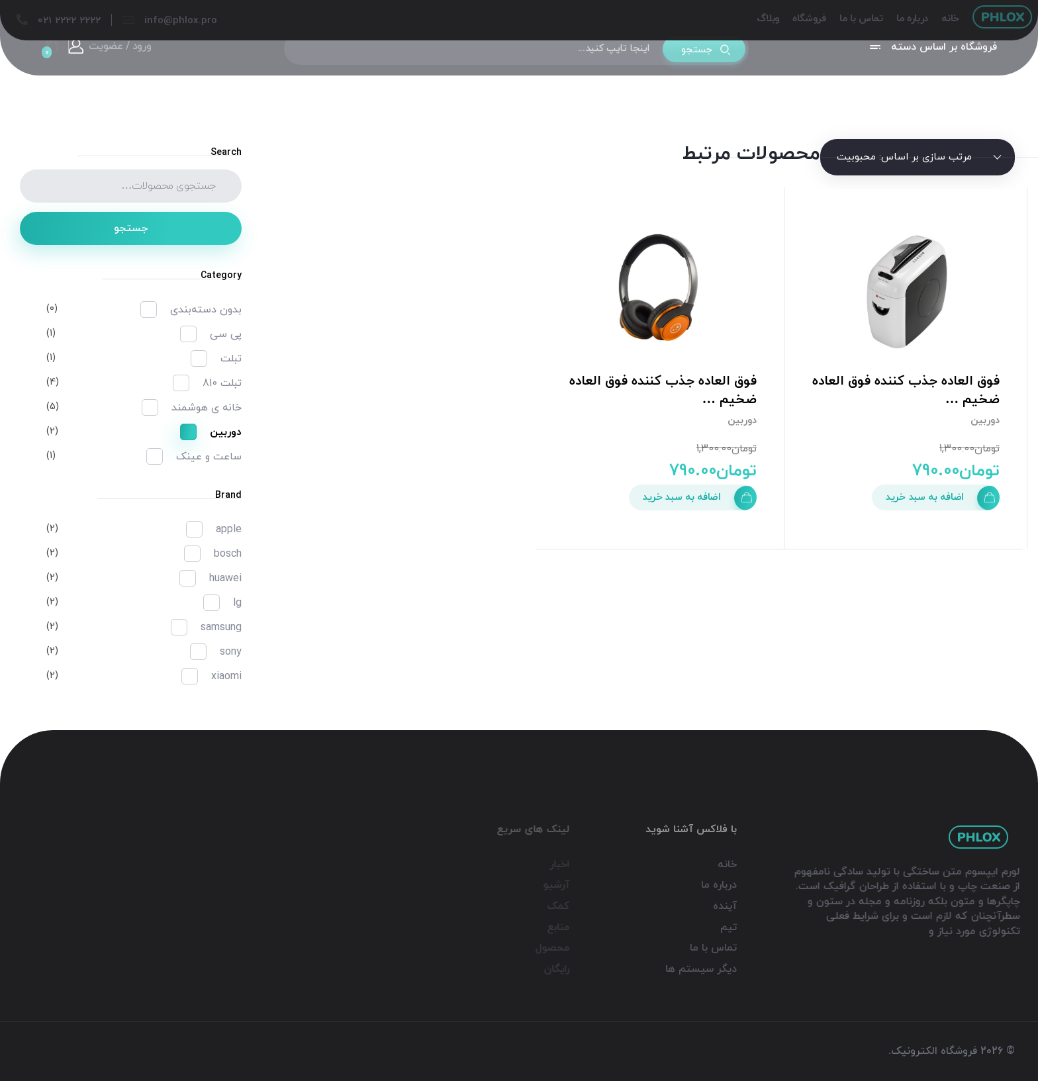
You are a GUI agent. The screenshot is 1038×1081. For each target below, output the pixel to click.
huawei (225, 578)
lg (237, 603)
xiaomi (226, 676)
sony (231, 652)
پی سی (226, 334)
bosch (228, 554)
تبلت (231, 359)
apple (229, 529)
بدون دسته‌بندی (206, 310)
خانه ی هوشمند (206, 407)
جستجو (131, 228)
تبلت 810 (222, 383)
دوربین (985, 421)
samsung (221, 627)
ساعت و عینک (209, 456)
